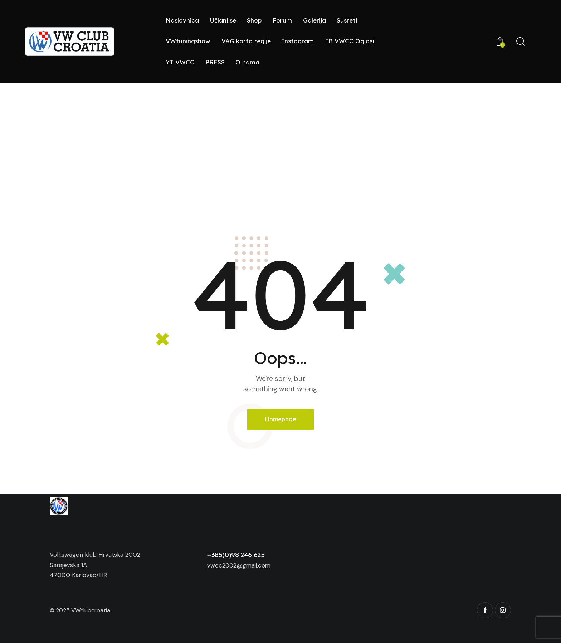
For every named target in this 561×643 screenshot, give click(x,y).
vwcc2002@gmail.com (239, 565)
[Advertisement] (280, 137)
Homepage (281, 419)
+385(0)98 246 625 (236, 555)
